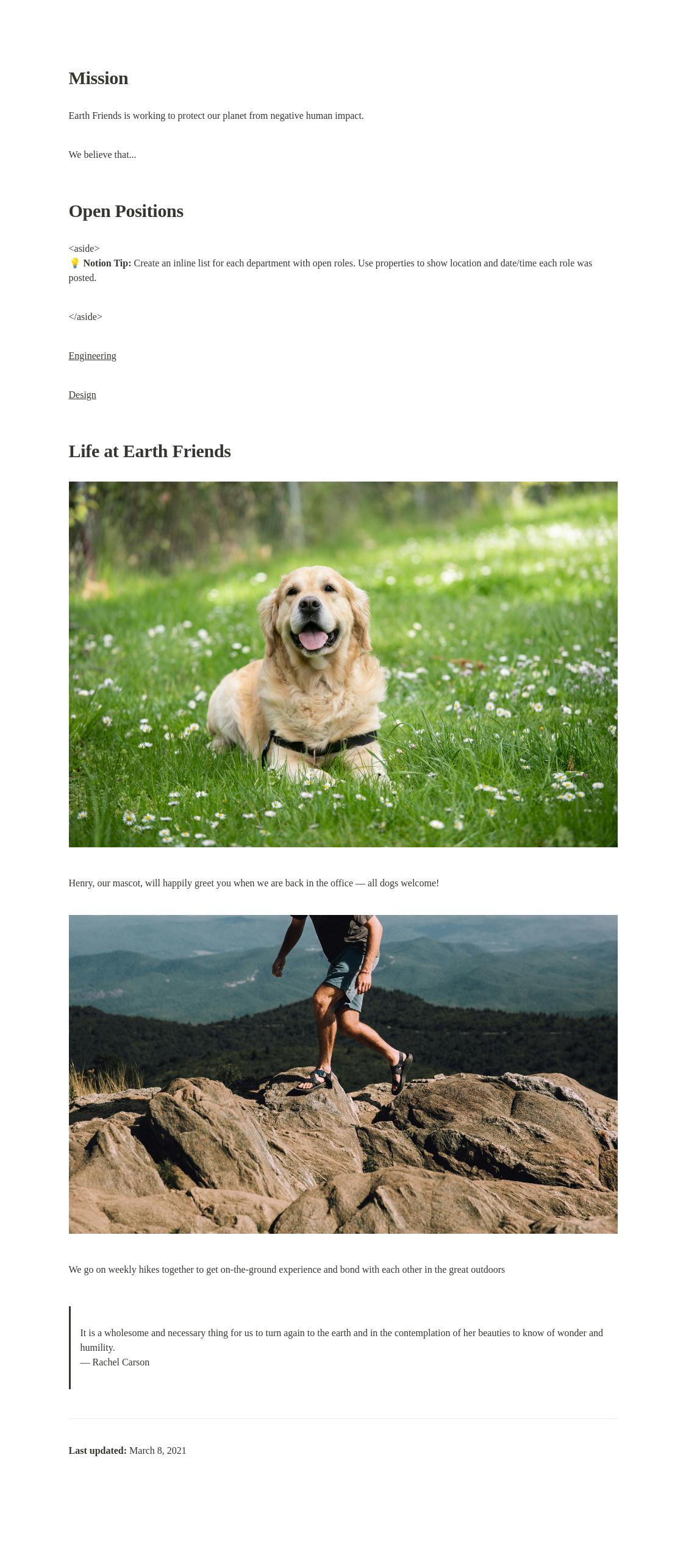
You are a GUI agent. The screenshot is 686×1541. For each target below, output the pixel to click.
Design (82, 395)
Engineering (92, 356)
